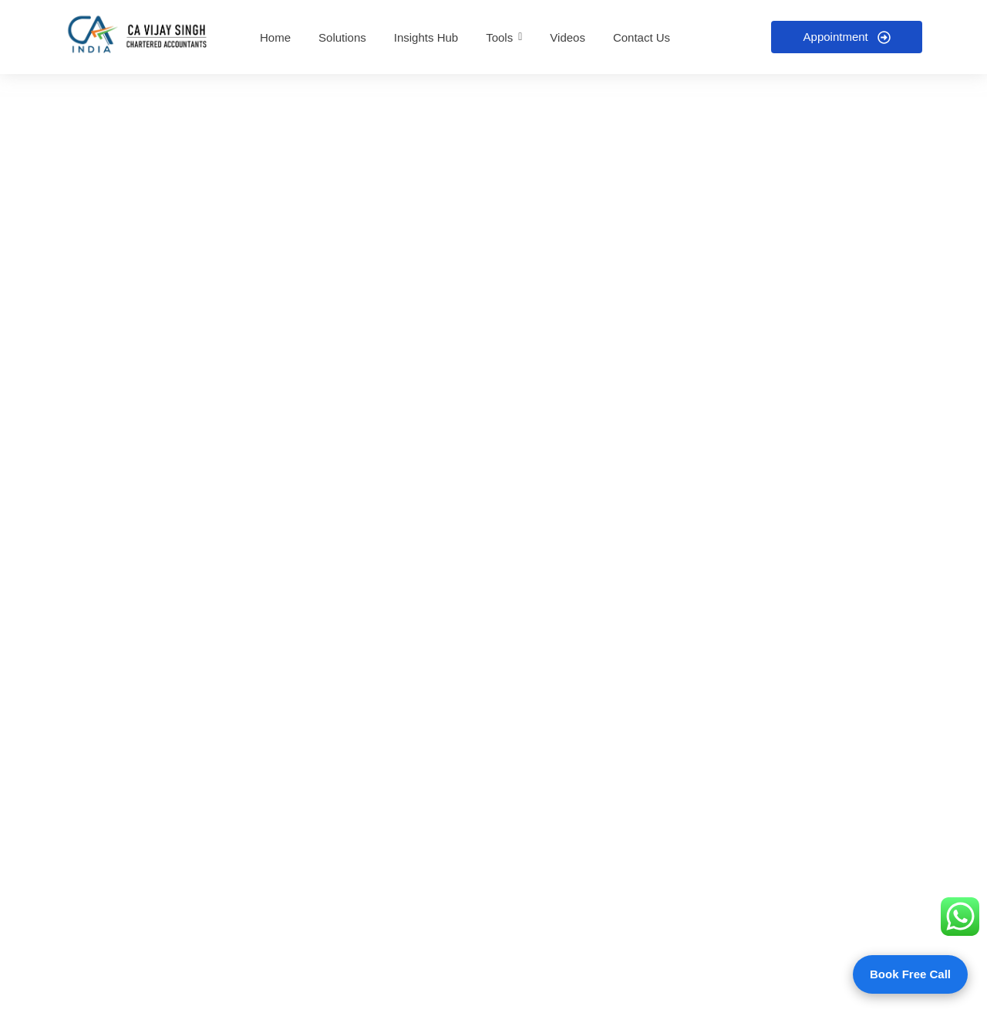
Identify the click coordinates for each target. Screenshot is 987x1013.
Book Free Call (910, 974)
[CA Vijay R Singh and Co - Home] (140, 34)
